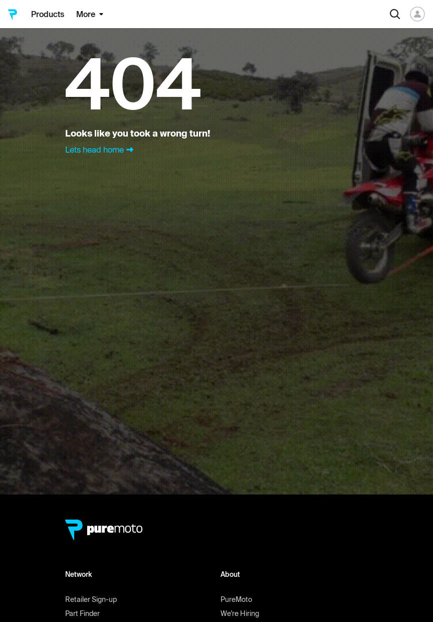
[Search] (395, 14)
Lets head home (100, 150)
